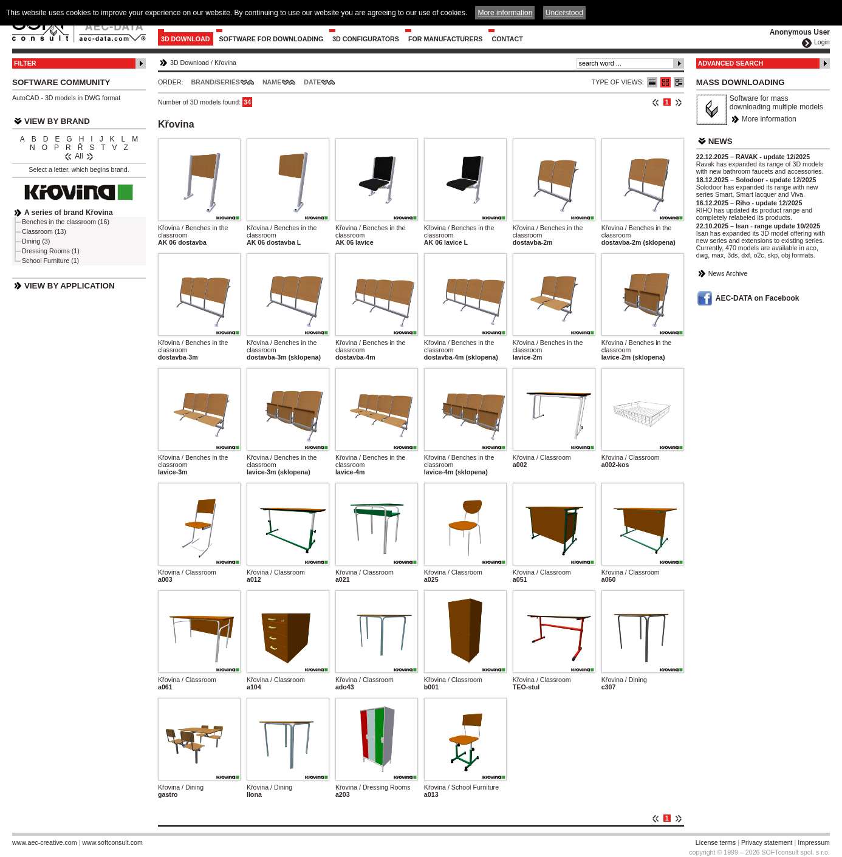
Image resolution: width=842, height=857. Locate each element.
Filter (25, 63)
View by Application (69, 285)
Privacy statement (767, 842)
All (79, 156)
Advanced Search (731, 63)
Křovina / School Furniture (461, 787)
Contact (506, 39)
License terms (716, 842)
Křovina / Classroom (542, 457)
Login (822, 42)
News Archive (728, 273)
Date (312, 82)
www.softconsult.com (112, 842)
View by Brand (57, 121)
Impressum (814, 842)
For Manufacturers (445, 39)
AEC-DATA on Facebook (757, 298)
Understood (564, 13)
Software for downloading (271, 39)
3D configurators (365, 39)
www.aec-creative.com (44, 842)
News (720, 141)
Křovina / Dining (624, 679)
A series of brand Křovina (68, 212)
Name (271, 82)
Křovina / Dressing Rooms (373, 787)
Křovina (225, 62)
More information (769, 119)
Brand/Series (215, 82)
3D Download (185, 39)
